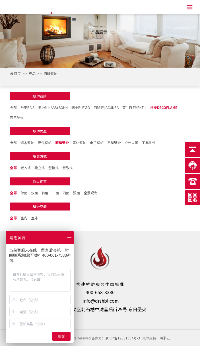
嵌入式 (25, 167)
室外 (34, 217)
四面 (66, 192)
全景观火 (90, 192)
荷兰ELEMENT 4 (134, 107)
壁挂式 (53, 167)
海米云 (165, 337)
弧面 (76, 192)
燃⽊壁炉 (27, 142)
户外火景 (131, 142)
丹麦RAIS (27, 107)
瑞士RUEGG (80, 107)
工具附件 (149, 142)
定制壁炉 (114, 142)
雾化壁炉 (79, 142)
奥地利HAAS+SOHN (53, 107)
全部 (13, 107)
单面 (23, 192)
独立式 (39, 167)
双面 (34, 192)
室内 (23, 217)
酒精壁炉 (50, 73)
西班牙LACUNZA (106, 107)
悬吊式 (67, 167)
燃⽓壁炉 (44, 142)
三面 (55, 192)
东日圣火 (17, 117)
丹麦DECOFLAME (163, 107)
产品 (32, 73)
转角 (45, 192)
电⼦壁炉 (97, 142)
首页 (17, 73)
